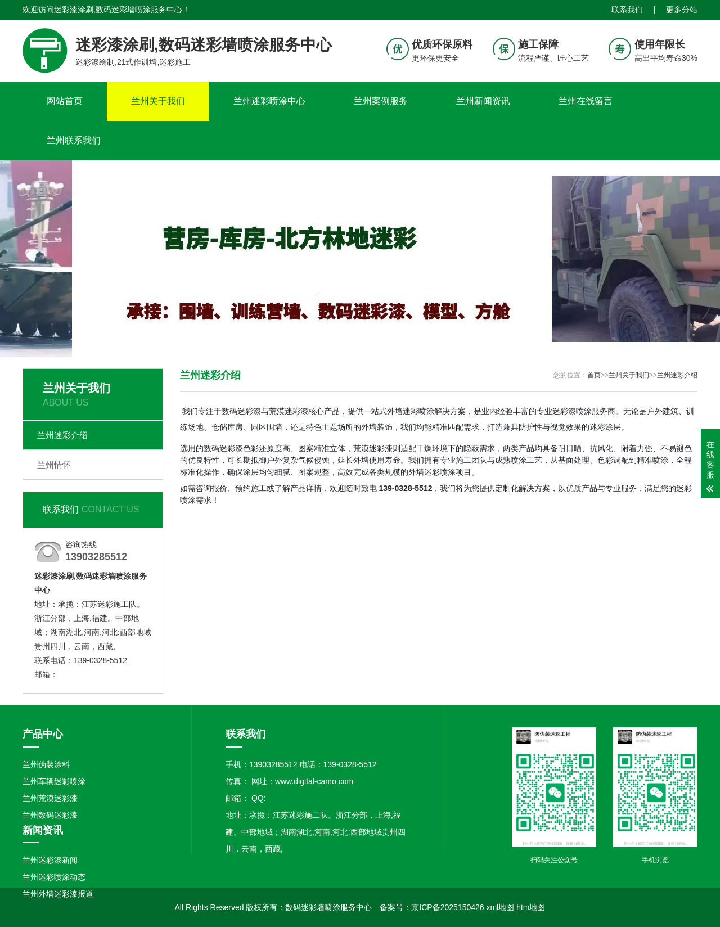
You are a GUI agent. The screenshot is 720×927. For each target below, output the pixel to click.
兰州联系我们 (74, 140)
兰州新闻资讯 (483, 101)
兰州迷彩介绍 (62, 435)
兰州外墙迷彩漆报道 (57, 893)
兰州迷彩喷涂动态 (54, 876)
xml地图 (500, 907)
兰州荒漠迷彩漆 (50, 798)
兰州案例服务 (381, 101)
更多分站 (682, 9)
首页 (594, 375)
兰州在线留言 (586, 101)
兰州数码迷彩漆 (50, 815)
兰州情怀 (54, 465)
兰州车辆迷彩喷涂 (54, 781)
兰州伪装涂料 (46, 764)
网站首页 (65, 101)
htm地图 (530, 907)
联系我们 (627, 9)
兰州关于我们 (158, 101)
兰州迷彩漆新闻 (50, 860)
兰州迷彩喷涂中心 (269, 101)
